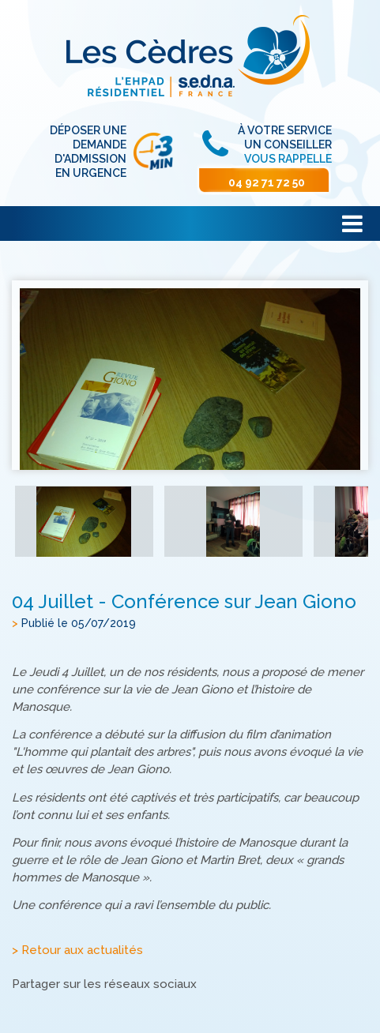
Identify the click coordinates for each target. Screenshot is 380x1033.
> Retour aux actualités (77, 950)
